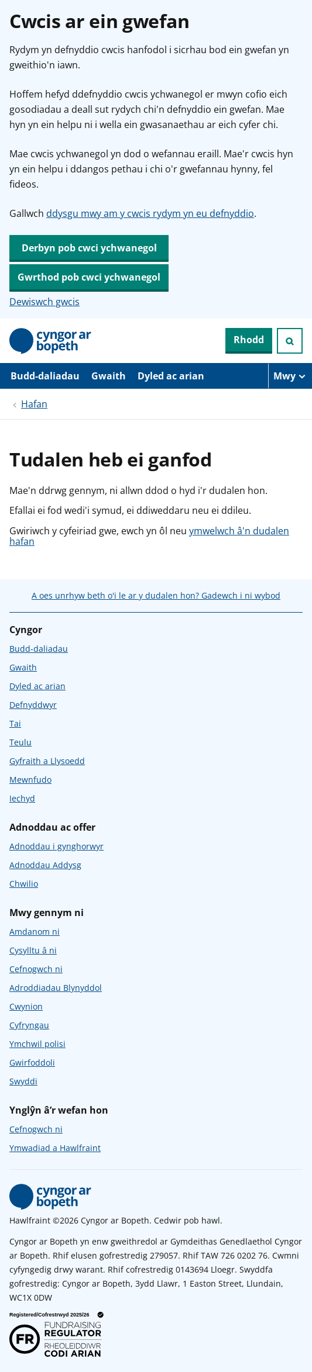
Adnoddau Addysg (45, 864)
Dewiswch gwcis (44, 301)
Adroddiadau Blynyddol (55, 987)
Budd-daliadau (45, 375)
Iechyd (22, 798)
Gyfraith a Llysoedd (47, 760)
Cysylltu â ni (33, 950)
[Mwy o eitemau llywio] (290, 376)
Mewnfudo (30, 779)
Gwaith (108, 375)
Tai (15, 723)
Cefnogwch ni (36, 968)
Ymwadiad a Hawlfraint (55, 1147)
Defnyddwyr (33, 704)
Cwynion (26, 1006)
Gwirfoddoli (32, 1062)
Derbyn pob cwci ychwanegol (89, 247)
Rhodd (249, 339)
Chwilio (23, 883)
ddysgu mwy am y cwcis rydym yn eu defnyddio (150, 213)
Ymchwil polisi (37, 1043)
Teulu (20, 742)
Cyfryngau (29, 1025)
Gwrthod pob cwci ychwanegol (89, 277)
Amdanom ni (34, 931)
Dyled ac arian (171, 375)
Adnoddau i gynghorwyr (56, 846)
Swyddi (23, 1081)
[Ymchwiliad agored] (290, 341)
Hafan (34, 404)
